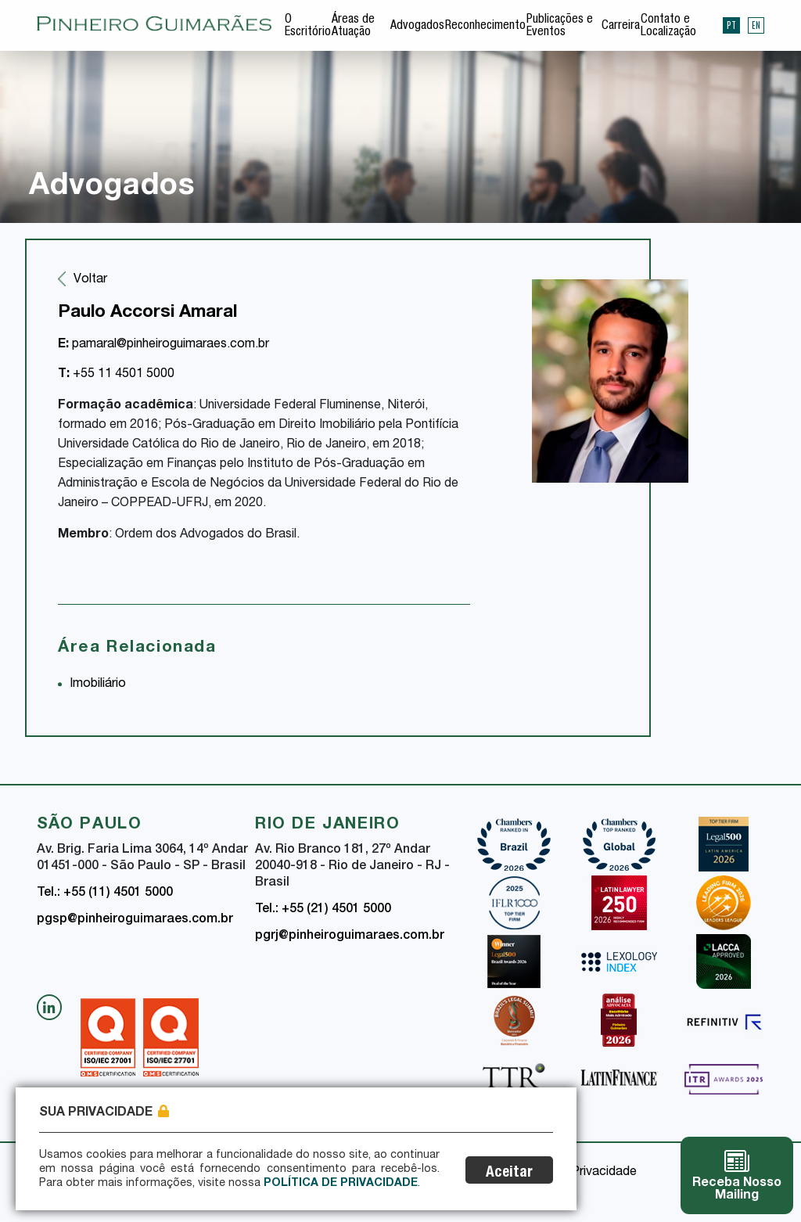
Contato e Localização (668, 26)
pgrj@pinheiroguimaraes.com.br (349, 936)
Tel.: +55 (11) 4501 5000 (105, 893)
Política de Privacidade (341, 1183)
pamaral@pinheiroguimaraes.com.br (163, 345)
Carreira (621, 26)
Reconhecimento (485, 26)
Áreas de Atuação (353, 26)
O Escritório (308, 26)
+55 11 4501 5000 (116, 374)
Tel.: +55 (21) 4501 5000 (323, 910)
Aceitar (509, 1173)
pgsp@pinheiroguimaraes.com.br (135, 920)
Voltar (90, 280)
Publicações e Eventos (559, 26)
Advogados (417, 26)
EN (756, 25)
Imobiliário (98, 684)
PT (731, 25)
